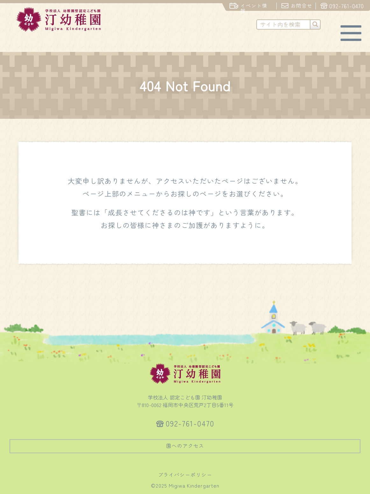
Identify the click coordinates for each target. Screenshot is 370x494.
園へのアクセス (185, 445)
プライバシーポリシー (185, 474)
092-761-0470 (190, 423)
